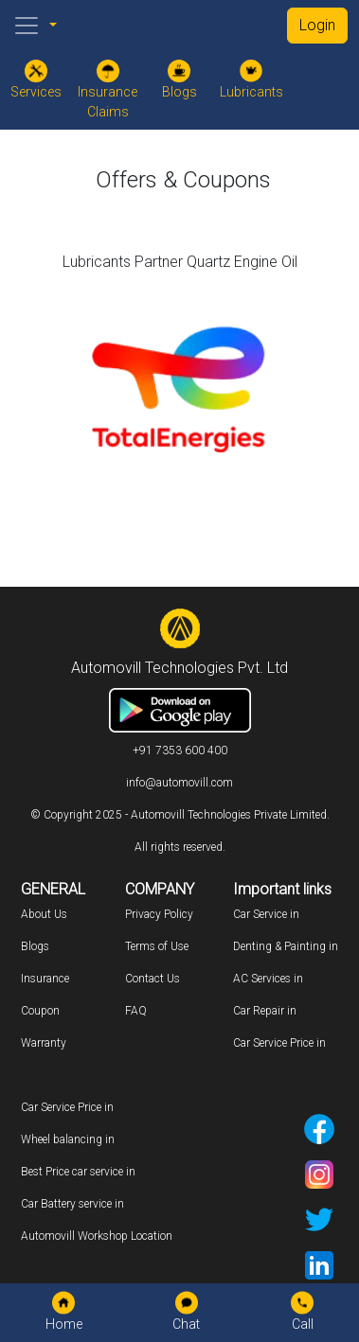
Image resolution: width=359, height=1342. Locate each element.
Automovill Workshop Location (96, 1236)
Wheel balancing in (68, 1139)
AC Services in (268, 978)
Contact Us (152, 978)
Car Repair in (264, 1010)
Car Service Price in (279, 1043)
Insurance (45, 978)
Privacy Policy (159, 914)
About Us (44, 914)
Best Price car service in (78, 1171)
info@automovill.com (179, 782)
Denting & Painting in (285, 946)
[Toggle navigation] (26, 25)
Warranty (43, 1043)
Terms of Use (156, 946)
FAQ (136, 1010)
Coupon (40, 1010)
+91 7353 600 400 (180, 750)
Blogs (35, 946)
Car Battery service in (72, 1203)
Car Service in (266, 914)
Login (317, 25)
